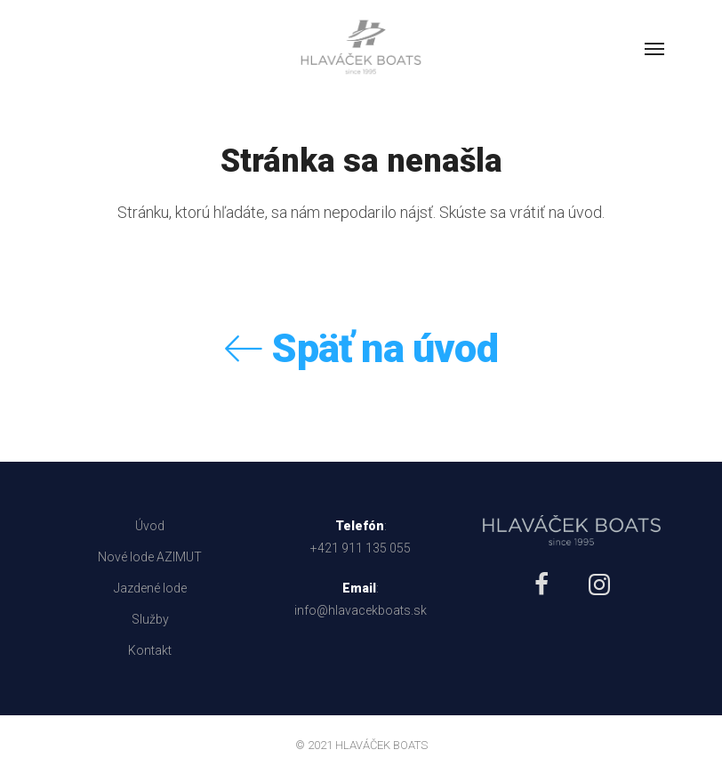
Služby (150, 619)
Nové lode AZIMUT (150, 557)
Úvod (149, 526)
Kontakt (150, 650)
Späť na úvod (361, 348)
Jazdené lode (150, 588)
